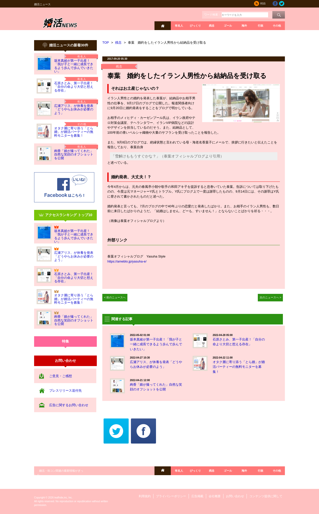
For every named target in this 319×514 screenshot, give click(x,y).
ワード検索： (212, 14)
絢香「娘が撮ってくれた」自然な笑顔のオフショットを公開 (73, 154)
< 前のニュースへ (115, 297)
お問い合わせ (235, 496)
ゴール (228, 25)
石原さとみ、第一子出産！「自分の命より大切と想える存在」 (73, 86)
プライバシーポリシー (171, 496)
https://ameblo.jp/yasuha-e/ (126, 261)
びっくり (195, 25)
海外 (244, 25)
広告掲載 (197, 496)
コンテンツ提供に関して (265, 496)
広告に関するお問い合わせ (68, 405)
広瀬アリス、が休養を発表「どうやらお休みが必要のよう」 (73, 109)
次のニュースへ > (270, 297)
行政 (260, 25)
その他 (277, 25)
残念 (211, 25)
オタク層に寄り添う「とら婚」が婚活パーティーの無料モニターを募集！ (73, 131)
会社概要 (215, 496)
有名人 (179, 25)
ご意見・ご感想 (60, 376)
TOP (105, 42)
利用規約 (145, 496)
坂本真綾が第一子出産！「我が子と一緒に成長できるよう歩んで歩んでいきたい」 (73, 66)
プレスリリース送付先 (65, 390)
